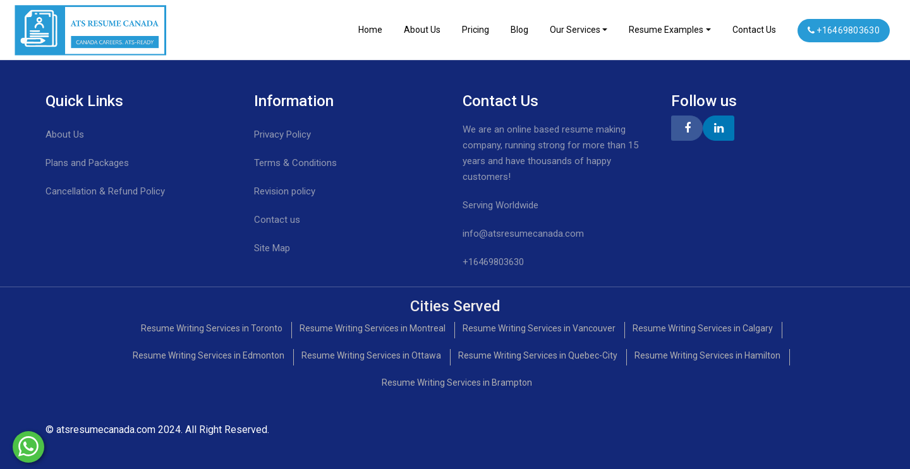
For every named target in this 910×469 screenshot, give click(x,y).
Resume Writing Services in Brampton (457, 382)
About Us (422, 30)
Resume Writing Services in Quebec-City (537, 355)
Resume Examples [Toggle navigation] (666, 30)
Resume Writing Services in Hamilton (707, 355)
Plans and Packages (87, 163)
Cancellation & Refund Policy (105, 191)
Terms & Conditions (295, 163)
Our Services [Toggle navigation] (575, 30)
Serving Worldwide (500, 205)
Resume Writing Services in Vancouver (539, 328)
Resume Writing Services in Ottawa (371, 355)
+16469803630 (844, 30)
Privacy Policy (282, 134)
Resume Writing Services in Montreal (373, 328)
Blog (519, 30)
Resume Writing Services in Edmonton (208, 355)
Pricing (475, 30)
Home (370, 30)
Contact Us (754, 30)
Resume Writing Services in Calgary (703, 328)
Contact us (277, 219)
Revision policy (284, 191)
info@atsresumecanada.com (523, 233)
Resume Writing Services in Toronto (211, 328)
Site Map (272, 248)
